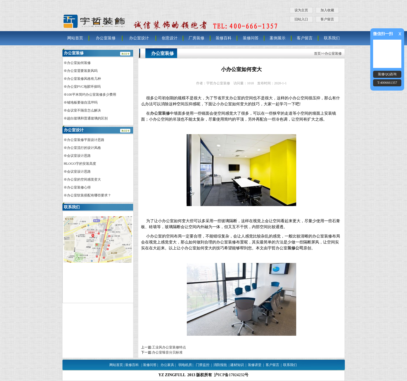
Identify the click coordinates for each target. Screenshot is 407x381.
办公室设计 (139, 38)
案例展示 (277, 38)
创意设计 (169, 38)
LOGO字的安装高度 (81, 164)
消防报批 (220, 365)
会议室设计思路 (79, 156)
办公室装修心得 (79, 187)
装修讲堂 (254, 365)
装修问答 (251, 38)
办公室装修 (106, 38)
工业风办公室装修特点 (169, 347)
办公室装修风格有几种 (84, 79)
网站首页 (75, 38)
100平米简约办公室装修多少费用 (91, 95)
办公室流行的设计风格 (84, 148)
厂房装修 (196, 38)
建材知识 (237, 365)
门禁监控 (202, 365)
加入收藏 (327, 10)
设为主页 (301, 10)
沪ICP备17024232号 (231, 375)
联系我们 (332, 38)
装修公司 (295, 248)
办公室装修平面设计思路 (85, 140)
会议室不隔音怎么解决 (84, 110)
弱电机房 (185, 365)
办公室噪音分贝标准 (167, 352)
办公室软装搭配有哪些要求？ (89, 195)
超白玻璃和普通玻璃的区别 (87, 118)
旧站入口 (301, 19)
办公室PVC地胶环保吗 (84, 87)
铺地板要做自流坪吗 (82, 102)
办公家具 (167, 365)
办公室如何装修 (79, 63)
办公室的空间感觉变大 (84, 179)
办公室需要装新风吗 (82, 71)
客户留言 (327, 19)
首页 (317, 53)
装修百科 (223, 38)
